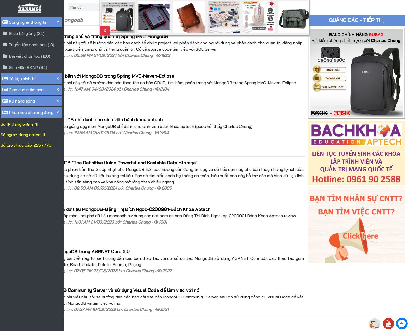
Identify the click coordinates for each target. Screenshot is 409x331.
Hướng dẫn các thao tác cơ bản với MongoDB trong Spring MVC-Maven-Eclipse (154, 73)
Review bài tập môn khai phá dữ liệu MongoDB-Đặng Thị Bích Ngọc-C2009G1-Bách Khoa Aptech (172, 190)
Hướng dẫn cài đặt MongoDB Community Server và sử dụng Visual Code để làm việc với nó (166, 261)
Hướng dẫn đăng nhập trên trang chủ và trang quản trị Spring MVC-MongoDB (151, 36)
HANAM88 (113, 323)
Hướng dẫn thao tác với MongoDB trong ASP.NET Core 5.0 (132, 227)
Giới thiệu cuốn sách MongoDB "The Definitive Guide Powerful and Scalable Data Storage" (166, 149)
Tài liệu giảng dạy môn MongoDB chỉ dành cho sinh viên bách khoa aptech (148, 112)
